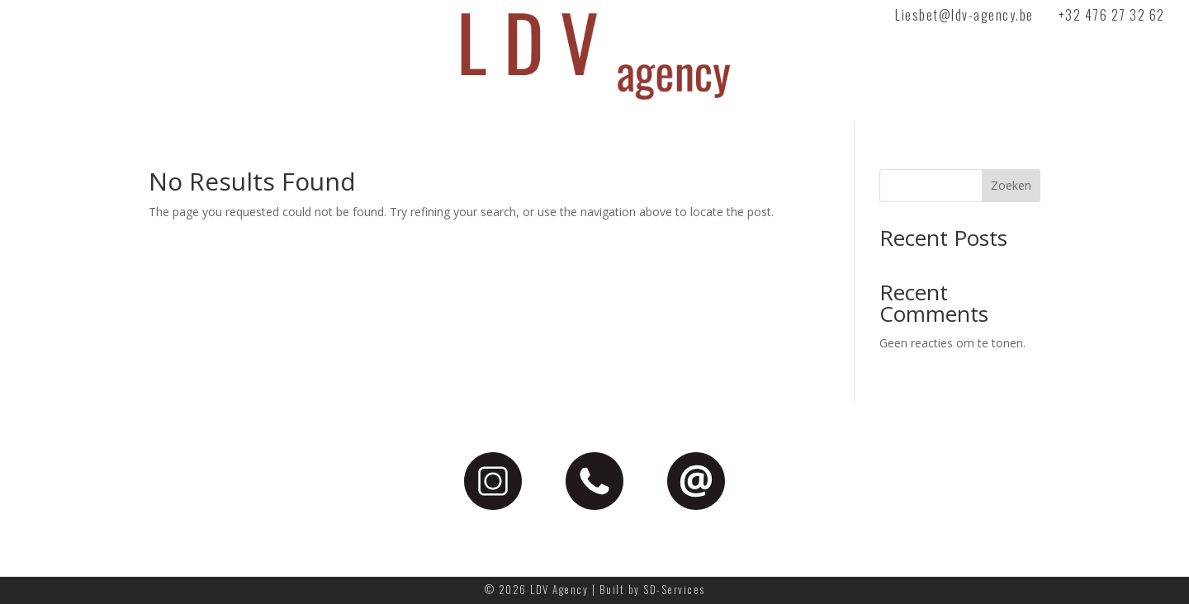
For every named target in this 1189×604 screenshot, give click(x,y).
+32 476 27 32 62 (1112, 15)
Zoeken (1011, 185)
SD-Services (674, 589)
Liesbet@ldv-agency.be (964, 15)
